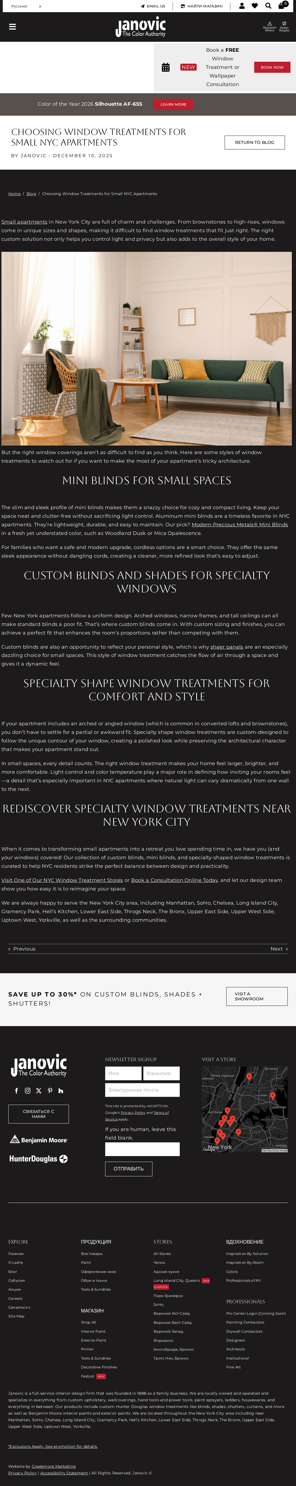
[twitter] (38, 1091)
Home (14, 193)
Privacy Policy (133, 1113)
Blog (31, 193)
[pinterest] (50, 1091)
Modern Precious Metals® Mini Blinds (240, 525)
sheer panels (227, 647)
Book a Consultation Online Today (174, 880)
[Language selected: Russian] (26, 6)
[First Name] (123, 1073)
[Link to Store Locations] (245, 1109)
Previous (24, 949)
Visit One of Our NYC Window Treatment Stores (62, 880)
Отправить (129, 1169)
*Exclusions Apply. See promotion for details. (53, 1446)
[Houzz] (60, 1091)
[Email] (142, 1090)
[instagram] (27, 1091)
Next (277, 949)
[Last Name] (161, 1073)
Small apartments (24, 222)
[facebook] (16, 1091)
